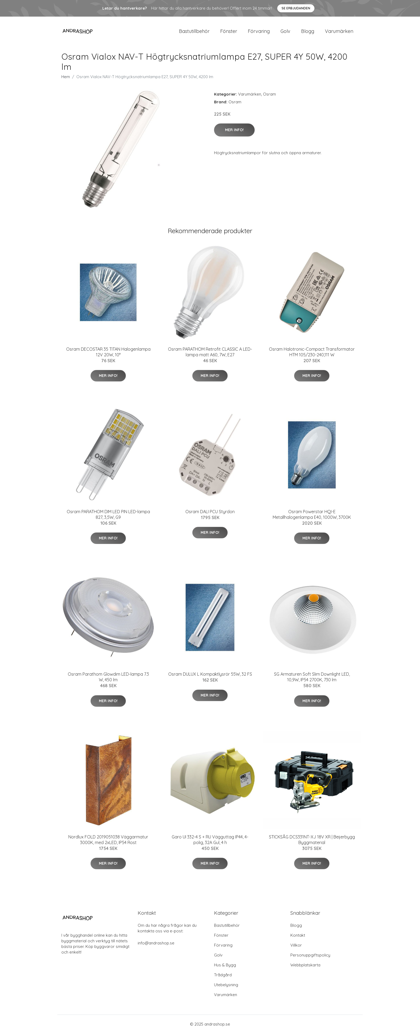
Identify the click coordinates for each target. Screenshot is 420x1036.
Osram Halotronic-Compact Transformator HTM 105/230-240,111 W (312, 354)
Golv (285, 32)
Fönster (228, 32)
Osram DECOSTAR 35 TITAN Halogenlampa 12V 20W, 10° (108, 354)
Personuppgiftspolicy (310, 957)
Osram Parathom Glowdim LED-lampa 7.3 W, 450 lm (108, 679)
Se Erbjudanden (296, 8)
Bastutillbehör (194, 32)
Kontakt (297, 937)
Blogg (307, 32)
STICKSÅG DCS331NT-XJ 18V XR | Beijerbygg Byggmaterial (312, 842)
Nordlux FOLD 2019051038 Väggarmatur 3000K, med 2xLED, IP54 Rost (108, 842)
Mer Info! (234, 132)
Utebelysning (226, 987)
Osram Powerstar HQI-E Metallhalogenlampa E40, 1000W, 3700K (312, 517)
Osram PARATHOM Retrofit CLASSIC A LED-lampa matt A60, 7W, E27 (210, 354)
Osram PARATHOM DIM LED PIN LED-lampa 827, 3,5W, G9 (108, 517)
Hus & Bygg (225, 967)
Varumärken (339, 32)
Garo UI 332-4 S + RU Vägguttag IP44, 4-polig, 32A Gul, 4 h (210, 842)
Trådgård (223, 977)
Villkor (296, 947)
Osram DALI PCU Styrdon (210, 514)
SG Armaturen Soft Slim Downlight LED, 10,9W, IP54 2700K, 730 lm (312, 679)
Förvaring (259, 32)
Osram (269, 96)
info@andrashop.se (156, 945)
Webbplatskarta (305, 967)
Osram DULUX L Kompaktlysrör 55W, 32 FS (210, 677)
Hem (65, 79)
